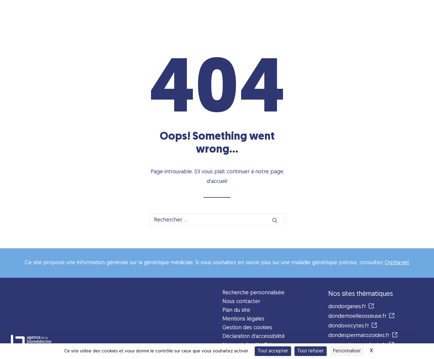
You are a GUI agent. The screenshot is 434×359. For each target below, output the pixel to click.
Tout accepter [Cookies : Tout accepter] (273, 351)
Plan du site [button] (236, 310)
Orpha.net (397, 263)
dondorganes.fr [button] (351, 307)
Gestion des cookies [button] (247, 328)
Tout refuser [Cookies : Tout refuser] (310, 351)
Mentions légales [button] (243, 319)
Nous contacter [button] (241, 302)
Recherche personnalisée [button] (253, 293)
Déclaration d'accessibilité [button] (253, 336)
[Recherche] (217, 220)
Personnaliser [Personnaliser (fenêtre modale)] (347, 351)
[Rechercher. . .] (217, 220)
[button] (275, 220)
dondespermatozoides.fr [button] (363, 336)
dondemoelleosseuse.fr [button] (361, 316)
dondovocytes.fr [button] (352, 326)
